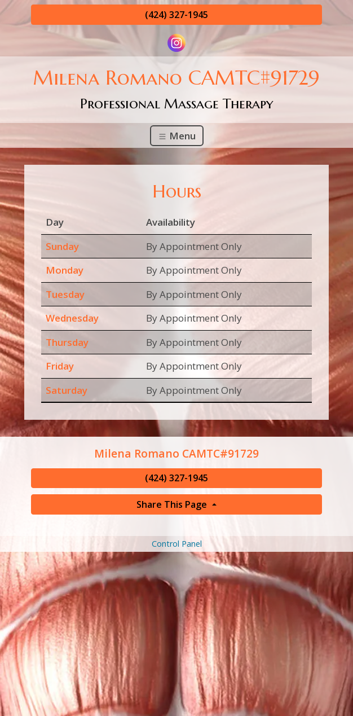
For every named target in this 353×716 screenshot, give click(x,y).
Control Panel (177, 543)
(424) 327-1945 (176, 14)
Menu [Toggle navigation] (177, 135)
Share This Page (172, 504)
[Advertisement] (176, 633)
